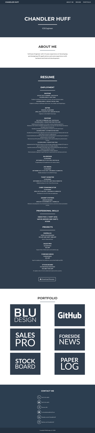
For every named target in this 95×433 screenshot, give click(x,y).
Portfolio (87, 3)
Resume (78, 3)
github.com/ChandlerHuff (48, 422)
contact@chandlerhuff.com (48, 412)
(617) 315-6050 (45, 397)
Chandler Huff (13, 4)
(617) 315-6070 (45, 402)
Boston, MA (44, 407)
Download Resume (47, 279)
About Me (70, 3)
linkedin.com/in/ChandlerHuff (49, 417)
